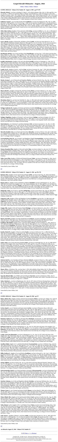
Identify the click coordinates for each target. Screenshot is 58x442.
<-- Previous (33, 433)
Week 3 (31, 6)
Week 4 (35, 6)
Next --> (27, 433)
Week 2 (27, 6)
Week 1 (22, 6)
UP (1, 169)
